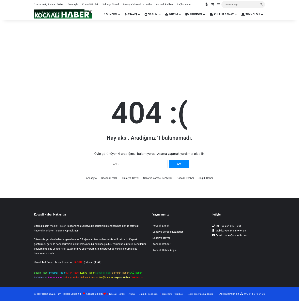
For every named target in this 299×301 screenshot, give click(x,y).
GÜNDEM (110, 14)
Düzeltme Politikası (172, 293)
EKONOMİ (193, 14)
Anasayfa (73, 4)
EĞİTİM (171, 14)
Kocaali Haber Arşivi (164, 250)
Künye (132, 293)
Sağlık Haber (184, 4)
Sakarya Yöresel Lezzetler (137, 4)
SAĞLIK (151, 14)
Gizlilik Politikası (148, 293)
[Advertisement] (149, 53)
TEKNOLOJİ (250, 14)
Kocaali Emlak (90, 4)
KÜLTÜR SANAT (222, 14)
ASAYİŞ (131, 14)
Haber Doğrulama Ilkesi (200, 293)
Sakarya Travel (110, 4)
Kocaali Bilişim (94, 293)
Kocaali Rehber (164, 4)
